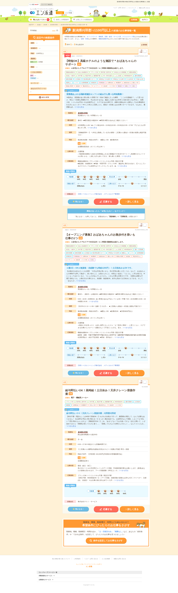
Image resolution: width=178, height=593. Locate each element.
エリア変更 (68, 13)
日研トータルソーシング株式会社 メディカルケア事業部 (99, 194)
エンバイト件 (46, 4)
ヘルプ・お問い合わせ (119, 7)
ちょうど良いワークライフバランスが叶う (42, 9)
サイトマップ (132, 8)
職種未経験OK (103, 39)
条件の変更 (45, 97)
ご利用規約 (77, 558)
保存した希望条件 (62, 20)
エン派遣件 (34, 4)
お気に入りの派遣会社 (84, 20)
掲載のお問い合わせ (144, 8)
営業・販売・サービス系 (113, 36)
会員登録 (134, 20)
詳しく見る (133, 201)
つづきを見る (79, 107)
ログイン (145, 20)
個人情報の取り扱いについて (61, 558)
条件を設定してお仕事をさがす (108, 540)
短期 (82, 39)
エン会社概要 (106, 558)
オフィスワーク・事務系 (95, 36)
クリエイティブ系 (128, 36)
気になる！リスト (41, 19)
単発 (86, 39)
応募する (107, 201)
